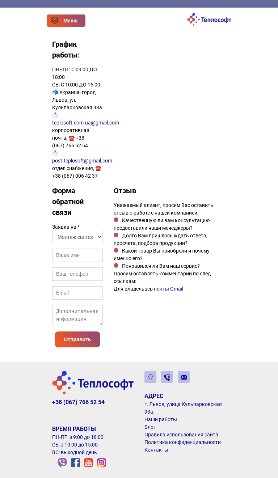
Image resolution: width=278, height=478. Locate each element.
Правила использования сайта (181, 434)
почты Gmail (168, 289)
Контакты (156, 450)
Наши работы (160, 419)
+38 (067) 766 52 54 (78, 402)
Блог (150, 427)
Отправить (77, 339)
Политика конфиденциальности (182, 442)
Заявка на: (66, 227)
